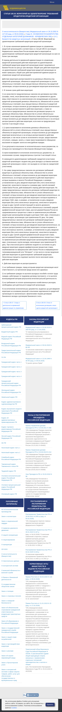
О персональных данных (10, 561)
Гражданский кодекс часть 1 (11, 362)
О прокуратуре (6, 544)
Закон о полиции (7, 591)
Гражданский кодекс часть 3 (11, 371)
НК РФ (3, 443)
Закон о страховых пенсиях (11, 596)
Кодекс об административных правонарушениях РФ (9, 420)
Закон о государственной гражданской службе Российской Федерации (10, 630)
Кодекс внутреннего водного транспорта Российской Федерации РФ (11, 411)
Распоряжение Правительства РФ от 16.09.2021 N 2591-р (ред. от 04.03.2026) (39, 516)
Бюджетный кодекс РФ (9, 332)
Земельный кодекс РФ (9, 397)
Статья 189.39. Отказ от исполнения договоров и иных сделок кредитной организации (47, 305)
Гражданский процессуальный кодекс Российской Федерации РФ (11, 383)
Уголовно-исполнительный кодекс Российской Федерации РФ (10, 478)
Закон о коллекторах (8, 516)
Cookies (14, 708)
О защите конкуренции (9, 535)
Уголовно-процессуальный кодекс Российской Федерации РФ (10, 487)
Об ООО (4, 549)
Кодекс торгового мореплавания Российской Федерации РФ (11, 429)
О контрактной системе (9, 566)
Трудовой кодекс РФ (8, 471)
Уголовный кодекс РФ (9, 494)
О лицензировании (8, 540)
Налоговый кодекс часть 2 (10, 452)
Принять (50, 704)
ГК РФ (3, 357)
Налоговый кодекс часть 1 (10, 448)
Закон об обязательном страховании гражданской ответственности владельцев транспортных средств (10, 612)
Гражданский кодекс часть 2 (11, 367)
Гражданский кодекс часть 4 (11, 376)
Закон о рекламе (7, 651)
